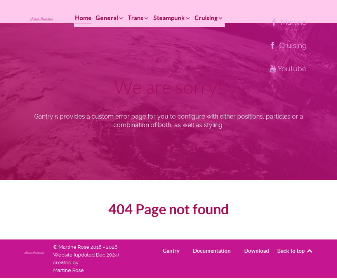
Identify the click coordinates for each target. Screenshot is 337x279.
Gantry (171, 251)
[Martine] (288, 22)
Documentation (212, 251)
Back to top (295, 251)
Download (256, 251)
